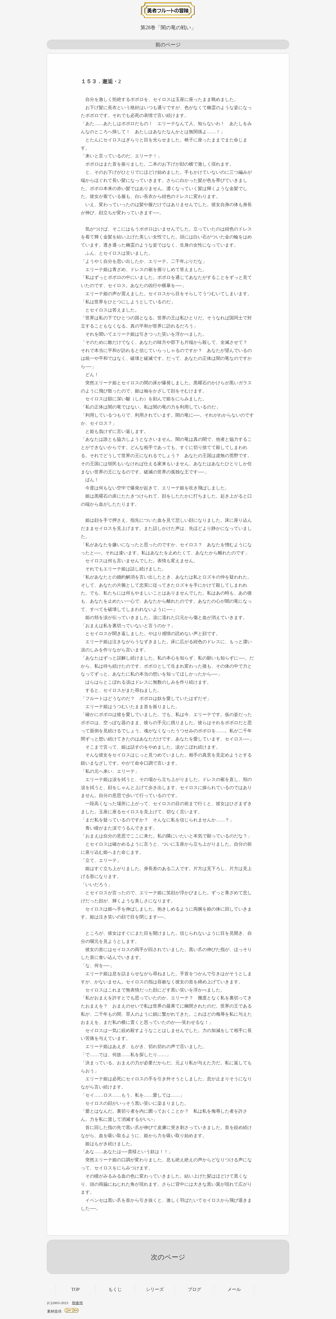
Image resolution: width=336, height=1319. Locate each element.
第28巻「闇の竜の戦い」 (168, 27)
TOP (75, 1289)
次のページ (168, 1257)
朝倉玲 (77, 1303)
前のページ (168, 45)
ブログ (194, 1289)
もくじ (115, 1289)
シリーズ (155, 1289)
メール (234, 1289)
